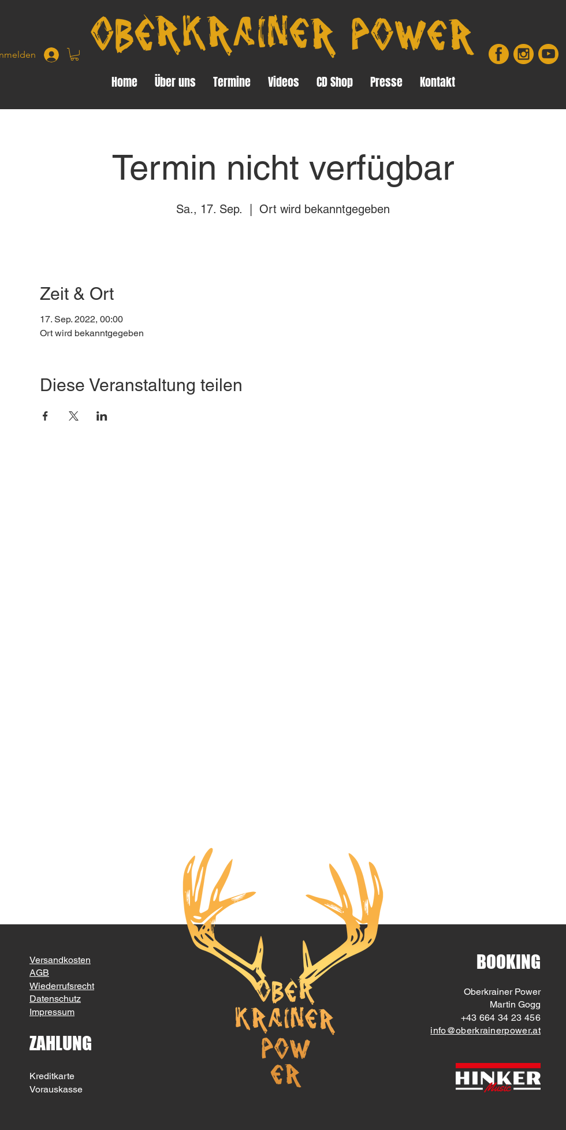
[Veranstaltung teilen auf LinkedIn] (101, 416)
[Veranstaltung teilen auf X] (73, 416)
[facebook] (499, 54)
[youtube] (548, 54)
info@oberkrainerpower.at (485, 1030)
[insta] (523, 54)
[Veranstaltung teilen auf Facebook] (45, 416)
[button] (74, 54)
